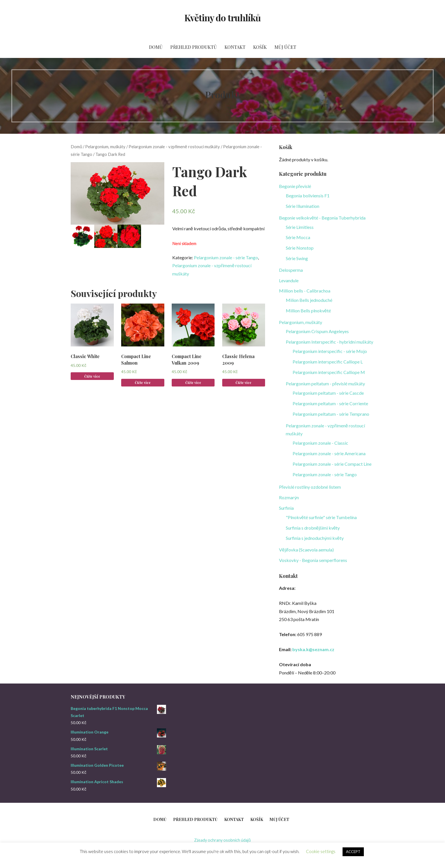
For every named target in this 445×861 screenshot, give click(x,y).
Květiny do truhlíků (222, 17)
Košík (260, 47)
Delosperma (291, 270)
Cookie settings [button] (320, 851)
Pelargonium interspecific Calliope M (329, 372)
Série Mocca (298, 237)
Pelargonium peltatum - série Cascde (328, 393)
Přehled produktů (193, 47)
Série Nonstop (300, 247)
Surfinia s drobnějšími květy (313, 527)
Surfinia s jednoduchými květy (315, 538)
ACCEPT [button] (353, 851)
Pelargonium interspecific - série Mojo (330, 351)
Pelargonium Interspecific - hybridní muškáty (329, 341)
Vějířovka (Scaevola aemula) (306, 549)
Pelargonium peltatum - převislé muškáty (325, 383)
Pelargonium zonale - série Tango (226, 257)
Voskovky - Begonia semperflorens (313, 560)
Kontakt (234, 47)
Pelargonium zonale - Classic (320, 443)
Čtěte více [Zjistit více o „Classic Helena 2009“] (243, 382)
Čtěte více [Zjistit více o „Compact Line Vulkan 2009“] (193, 382)
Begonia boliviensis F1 (307, 195)
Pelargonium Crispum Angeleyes (317, 331)
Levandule (289, 280)
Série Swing (297, 258)
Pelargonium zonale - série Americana (329, 453)
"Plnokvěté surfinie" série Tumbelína (321, 517)
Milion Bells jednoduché (309, 300)
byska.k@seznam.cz (313, 649)
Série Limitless (300, 227)
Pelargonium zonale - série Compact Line (332, 464)
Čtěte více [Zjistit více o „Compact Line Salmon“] (143, 382)
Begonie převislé (295, 186)
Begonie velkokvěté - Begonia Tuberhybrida (322, 217)
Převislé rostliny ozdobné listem (310, 487)
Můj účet (285, 47)
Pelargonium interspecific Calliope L (328, 361)
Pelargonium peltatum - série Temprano (331, 414)
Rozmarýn (289, 497)
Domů (156, 47)
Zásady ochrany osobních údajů (222, 840)
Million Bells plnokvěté (308, 310)
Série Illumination (302, 206)
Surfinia (286, 508)
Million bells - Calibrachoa (304, 290)
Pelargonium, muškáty (105, 146)
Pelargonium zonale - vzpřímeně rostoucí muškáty (174, 146)
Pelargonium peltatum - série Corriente (330, 403)
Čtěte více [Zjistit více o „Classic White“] (92, 376)
